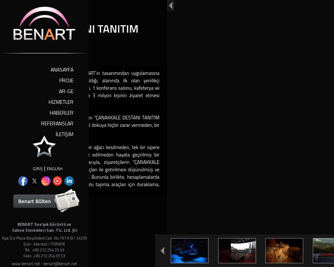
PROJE (66, 80)
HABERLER (61, 112)
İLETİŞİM (64, 134)
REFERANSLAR (57, 123)
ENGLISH (55, 169)
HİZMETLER (61, 102)
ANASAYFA (61, 69)
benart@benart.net (60, 264)
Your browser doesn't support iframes (167, 133)
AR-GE (66, 91)
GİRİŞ (38, 169)
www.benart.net (26, 264)
